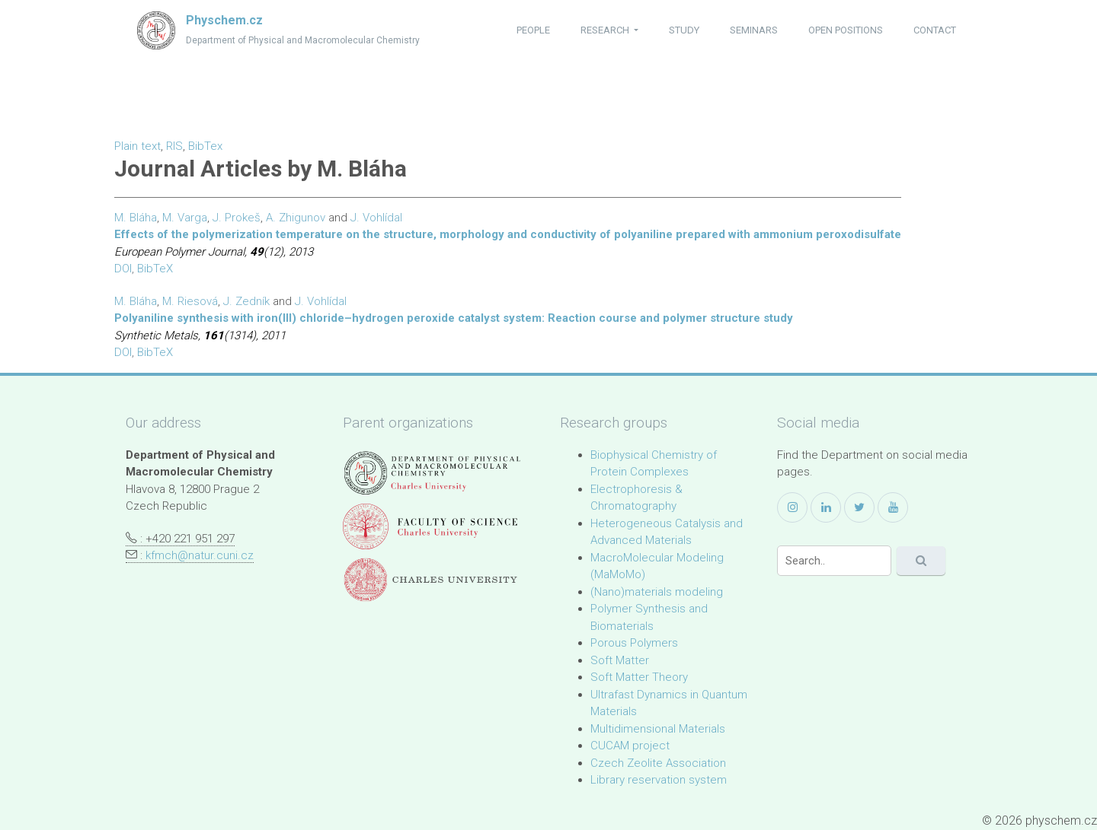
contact (934, 30)
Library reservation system (658, 780)
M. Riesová (190, 301)
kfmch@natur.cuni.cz (200, 555)
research (606, 30)
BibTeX (155, 268)
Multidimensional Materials (657, 729)
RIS (174, 146)
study (684, 30)
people (533, 30)
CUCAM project (630, 745)
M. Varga (184, 217)
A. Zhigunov (295, 217)
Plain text (137, 146)
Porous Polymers (634, 643)
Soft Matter (619, 660)
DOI (123, 268)
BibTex (205, 146)
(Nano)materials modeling (656, 592)
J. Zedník (246, 301)
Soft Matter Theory (639, 677)
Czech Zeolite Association (658, 763)
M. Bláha (135, 217)
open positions (845, 30)
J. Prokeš (237, 217)
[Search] (834, 560)
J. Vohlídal (376, 217)
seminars (754, 30)
